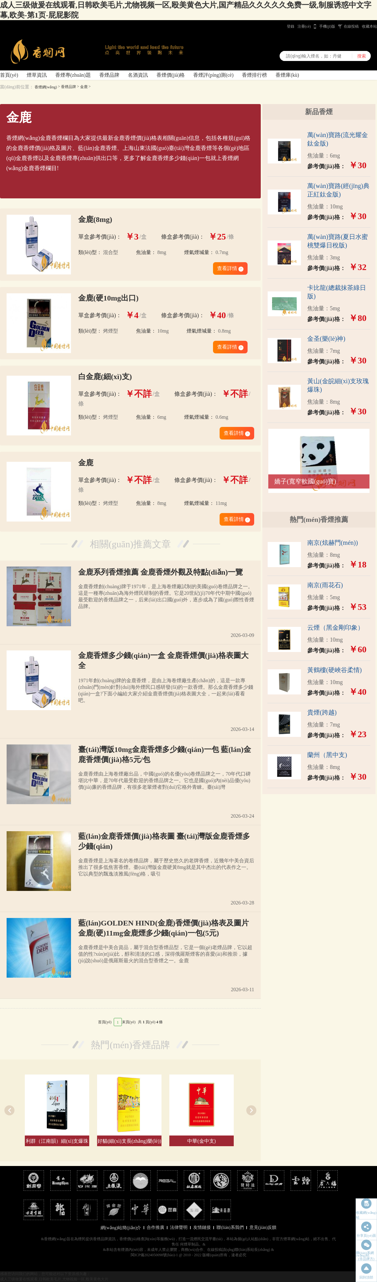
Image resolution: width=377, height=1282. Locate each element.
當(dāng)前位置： (17, 87)
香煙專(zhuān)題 (73, 75)
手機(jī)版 (327, 26)
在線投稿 (351, 26)
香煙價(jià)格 (170, 75)
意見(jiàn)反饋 (262, 1227)
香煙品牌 (109, 75)
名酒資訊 (138, 75)
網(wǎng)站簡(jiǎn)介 (121, 1227)
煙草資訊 (37, 75)
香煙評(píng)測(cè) (213, 75)
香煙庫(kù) (287, 75)
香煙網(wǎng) (46, 87)
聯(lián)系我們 (229, 1227)
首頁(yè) (9, 75)
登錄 (290, 26)
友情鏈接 (202, 1227)
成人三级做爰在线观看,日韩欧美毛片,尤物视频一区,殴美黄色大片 (54, 1279)
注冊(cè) (304, 26)
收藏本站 (369, 26)
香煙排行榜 (254, 75)
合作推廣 (155, 1227)
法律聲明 (179, 1227)
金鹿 (84, 87)
